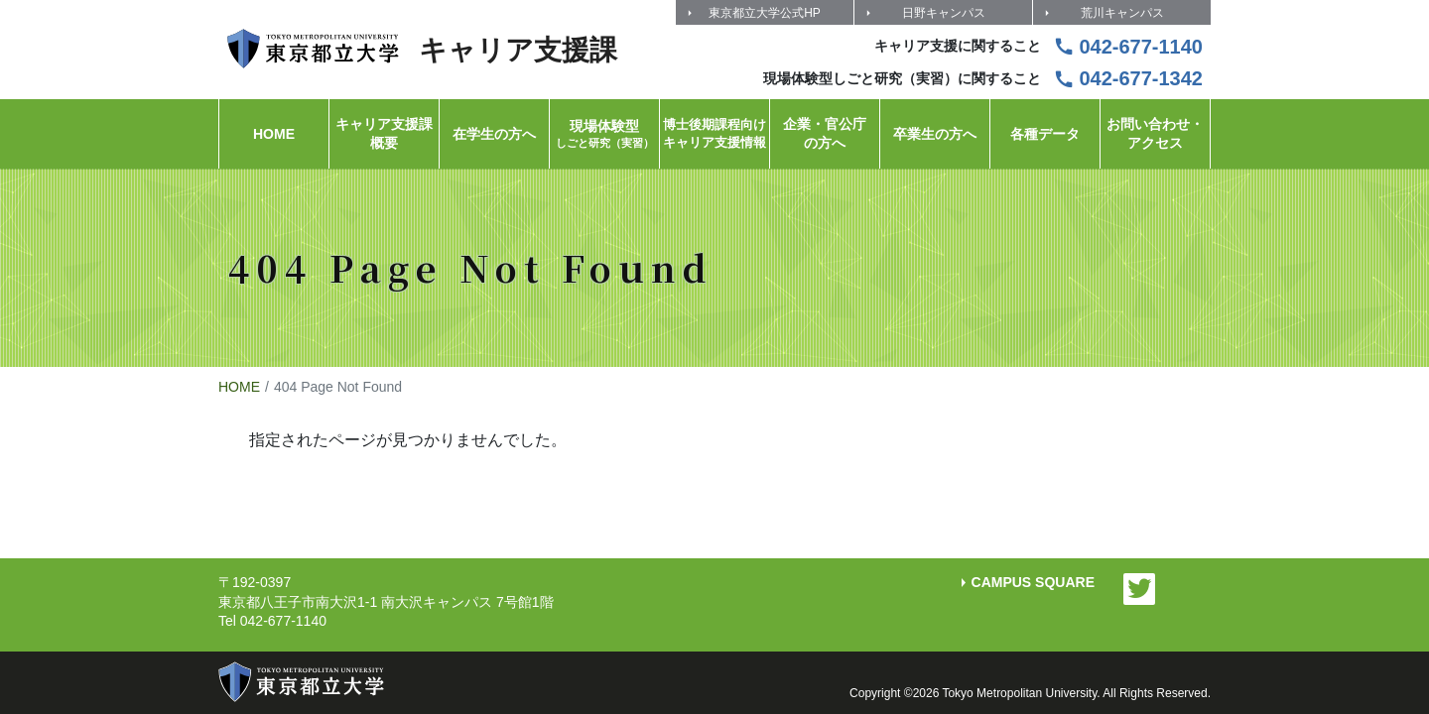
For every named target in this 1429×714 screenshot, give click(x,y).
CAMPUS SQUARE (1033, 582)
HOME (239, 387)
